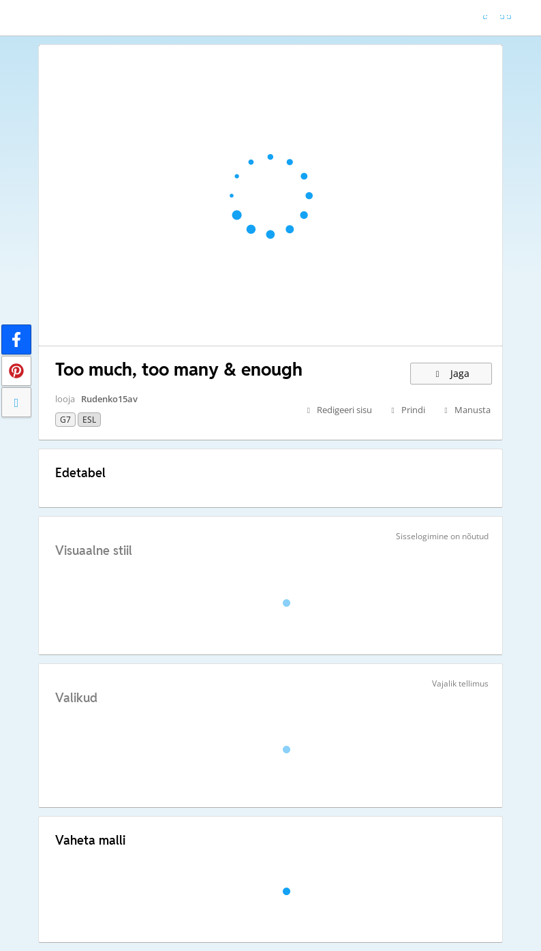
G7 (65, 419)
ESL (89, 419)
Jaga (451, 373)
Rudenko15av (109, 399)
